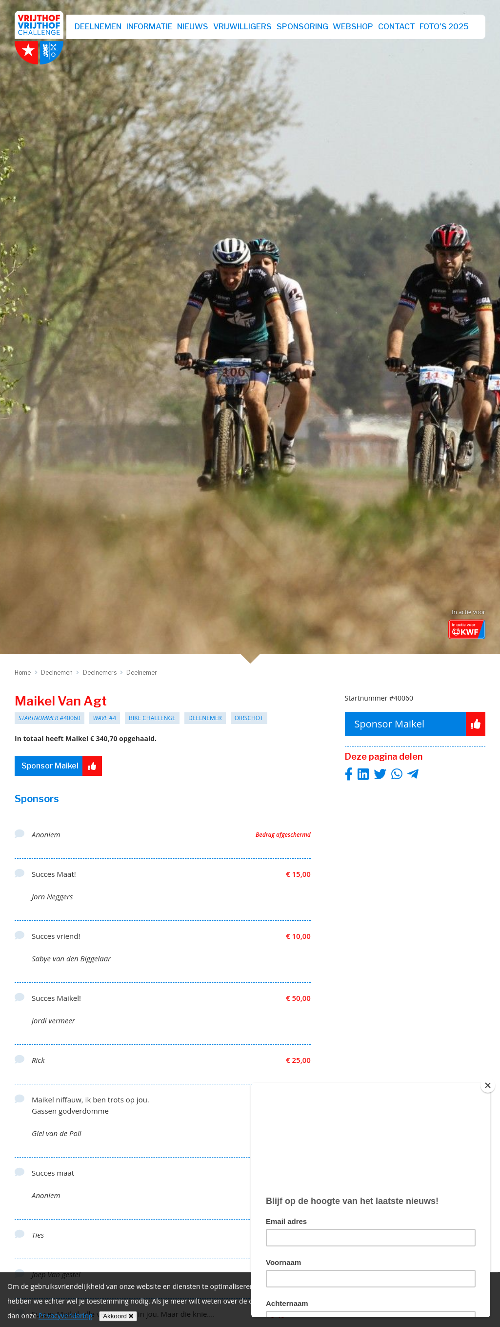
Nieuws (192, 26)
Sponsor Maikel (61, 766)
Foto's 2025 (444, 26)
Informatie (149, 26)
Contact (396, 26)
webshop (353, 26)
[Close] (487, 1085)
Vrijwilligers (242, 26)
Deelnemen (98, 26)
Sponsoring (302, 26)
